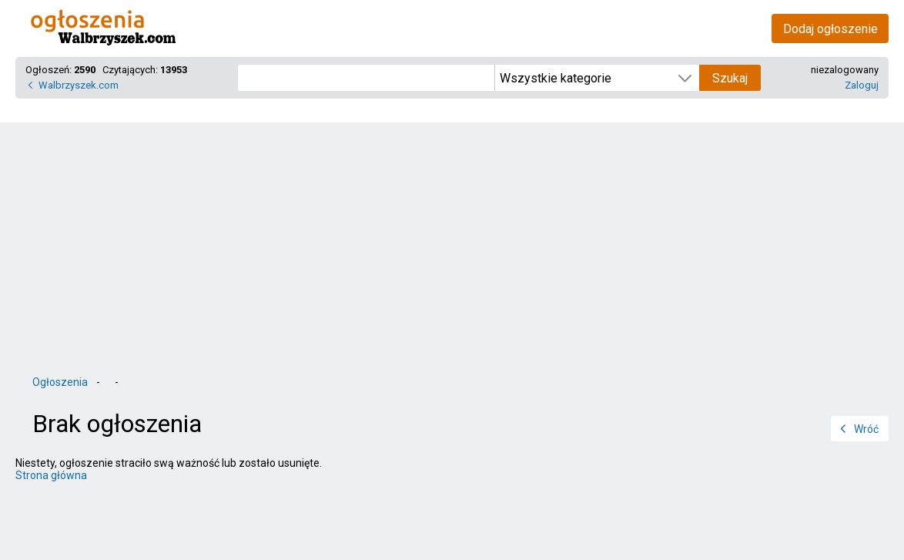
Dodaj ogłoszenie (830, 29)
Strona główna (51, 475)
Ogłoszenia (60, 382)
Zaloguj (862, 85)
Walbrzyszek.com (79, 85)
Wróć (866, 429)
